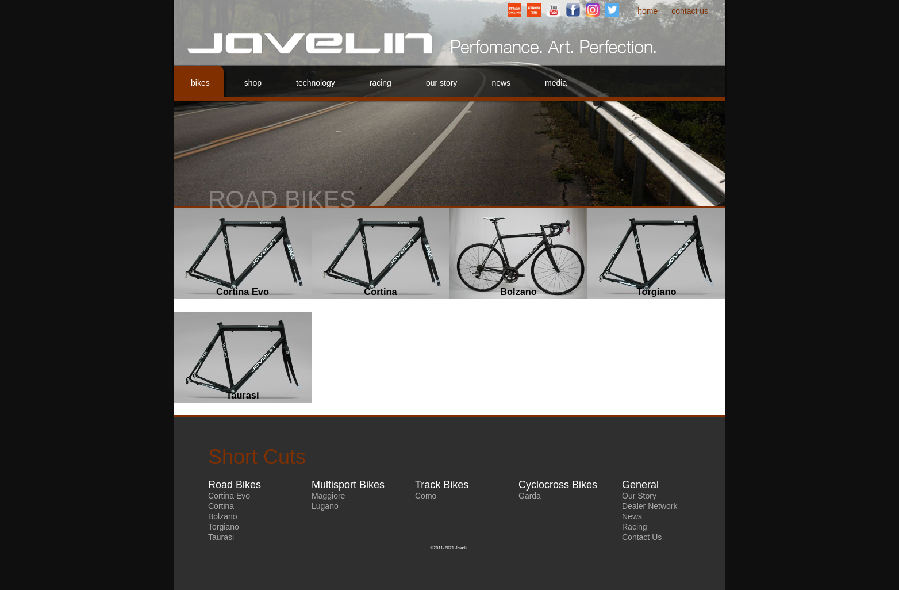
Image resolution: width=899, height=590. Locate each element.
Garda (529, 495)
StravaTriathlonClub (534, 10)
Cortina (221, 506)
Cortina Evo (229, 495)
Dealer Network (649, 506)
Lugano (325, 506)
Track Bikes (441, 485)
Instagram (593, 10)
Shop (253, 82)
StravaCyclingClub (514, 10)
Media (556, 82)
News (500, 82)
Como (425, 495)
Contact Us (689, 11)
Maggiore (328, 495)
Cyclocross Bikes (557, 485)
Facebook (573, 10)
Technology (315, 82)
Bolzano (222, 516)
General (640, 485)
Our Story (441, 82)
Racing (380, 82)
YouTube (553, 10)
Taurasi (221, 537)
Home (647, 11)
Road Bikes (234, 485)
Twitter (612, 10)
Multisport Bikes (348, 485)
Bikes (200, 82)
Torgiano (223, 526)
